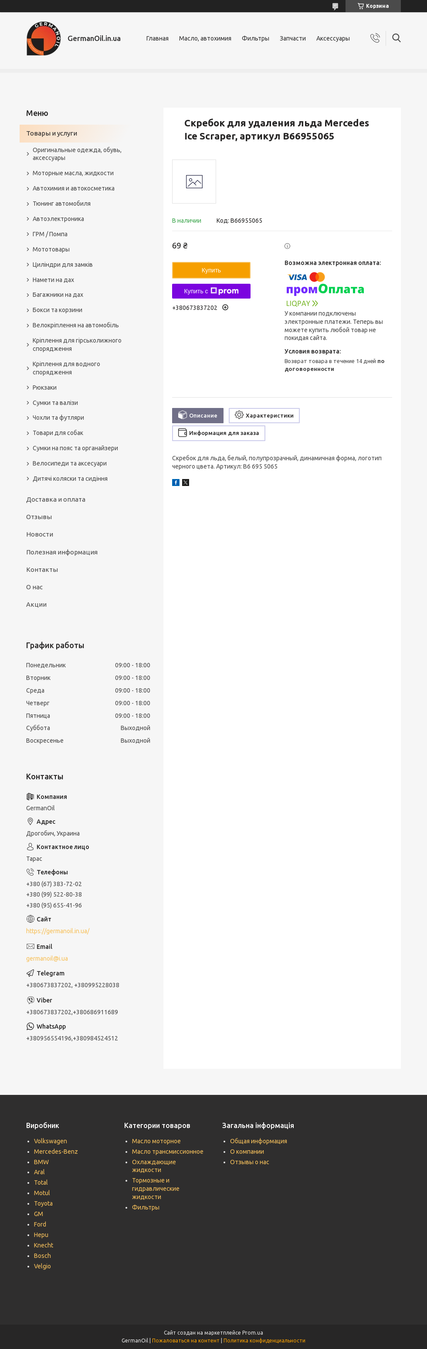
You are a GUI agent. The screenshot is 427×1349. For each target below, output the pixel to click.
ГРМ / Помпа (50, 234)
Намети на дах (53, 279)
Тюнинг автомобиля (62, 203)
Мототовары (51, 249)
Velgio (42, 1266)
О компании (247, 1151)
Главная (157, 38)
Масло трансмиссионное (167, 1151)
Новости (39, 534)
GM (38, 1213)
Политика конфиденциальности (264, 1340)
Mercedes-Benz (56, 1151)
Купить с (211, 291)
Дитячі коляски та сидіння (70, 478)
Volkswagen (50, 1141)
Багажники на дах (58, 294)
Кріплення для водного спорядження (66, 368)
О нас (34, 587)
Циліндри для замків (63, 264)
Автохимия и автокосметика (74, 188)
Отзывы (39, 516)
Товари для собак (58, 432)
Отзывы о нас (249, 1162)
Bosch (42, 1255)
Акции (36, 604)
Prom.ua (252, 1332)
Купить (211, 270)
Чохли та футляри (58, 417)
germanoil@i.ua (47, 958)
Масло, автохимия (205, 38)
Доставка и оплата (55, 499)
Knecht (43, 1245)
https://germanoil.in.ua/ (57, 931)
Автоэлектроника (58, 218)
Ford (40, 1224)
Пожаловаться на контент (186, 1340)
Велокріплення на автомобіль (76, 325)
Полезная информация (62, 552)
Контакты (42, 569)
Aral (39, 1172)
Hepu (41, 1234)
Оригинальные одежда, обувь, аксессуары (77, 154)
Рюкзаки (45, 387)
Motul (42, 1192)
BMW (41, 1162)
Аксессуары (333, 38)
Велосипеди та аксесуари (70, 463)
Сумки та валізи (55, 402)
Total (41, 1182)
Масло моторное (156, 1141)
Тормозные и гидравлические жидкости (156, 1188)
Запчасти (293, 38)
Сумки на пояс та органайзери (75, 448)
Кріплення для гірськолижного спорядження (77, 344)
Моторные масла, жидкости (73, 173)
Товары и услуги (51, 133)
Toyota (43, 1203)
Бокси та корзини (57, 309)
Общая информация (258, 1141)
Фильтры (255, 38)
